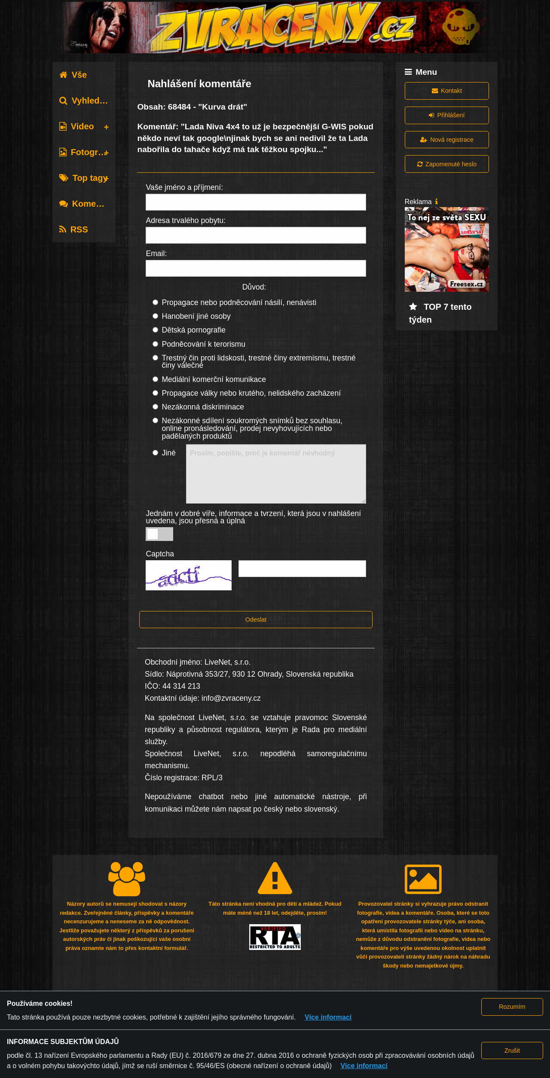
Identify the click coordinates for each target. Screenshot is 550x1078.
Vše (73, 74)
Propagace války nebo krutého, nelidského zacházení (251, 393)
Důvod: (254, 287)
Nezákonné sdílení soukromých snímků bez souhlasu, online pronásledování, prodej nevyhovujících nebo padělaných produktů (252, 428)
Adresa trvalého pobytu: (186, 220)
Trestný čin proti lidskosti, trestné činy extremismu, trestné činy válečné (258, 362)
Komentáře (88, 203)
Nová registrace (447, 139)
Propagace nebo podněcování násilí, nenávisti (239, 302)
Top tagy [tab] (83, 178)
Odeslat (256, 619)
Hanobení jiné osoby (196, 316)
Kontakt (447, 90)
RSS (73, 229)
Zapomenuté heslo (447, 164)
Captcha (160, 554)
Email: (156, 253)
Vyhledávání (90, 100)
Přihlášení (446, 115)
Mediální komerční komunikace (214, 379)
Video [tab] (76, 126)
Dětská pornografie (194, 330)
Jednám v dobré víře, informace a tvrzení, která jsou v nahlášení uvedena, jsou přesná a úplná (253, 517)
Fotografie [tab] (86, 152)
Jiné (168, 453)
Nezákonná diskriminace (203, 407)
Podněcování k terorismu (203, 344)
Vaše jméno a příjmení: (184, 187)
